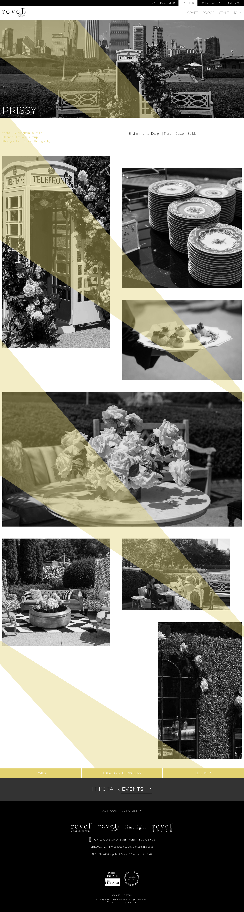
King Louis (132, 902)
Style (224, 13)
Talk (238, 13)
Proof (209, 13)
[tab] (122, 810)
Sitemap (116, 894)
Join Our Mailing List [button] (122, 810)
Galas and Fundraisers (122, 773)
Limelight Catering (211, 2)
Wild (40, 773)
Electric (203, 773)
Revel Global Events (164, 2)
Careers (128, 894)
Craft (192, 13)
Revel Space (234, 2)
